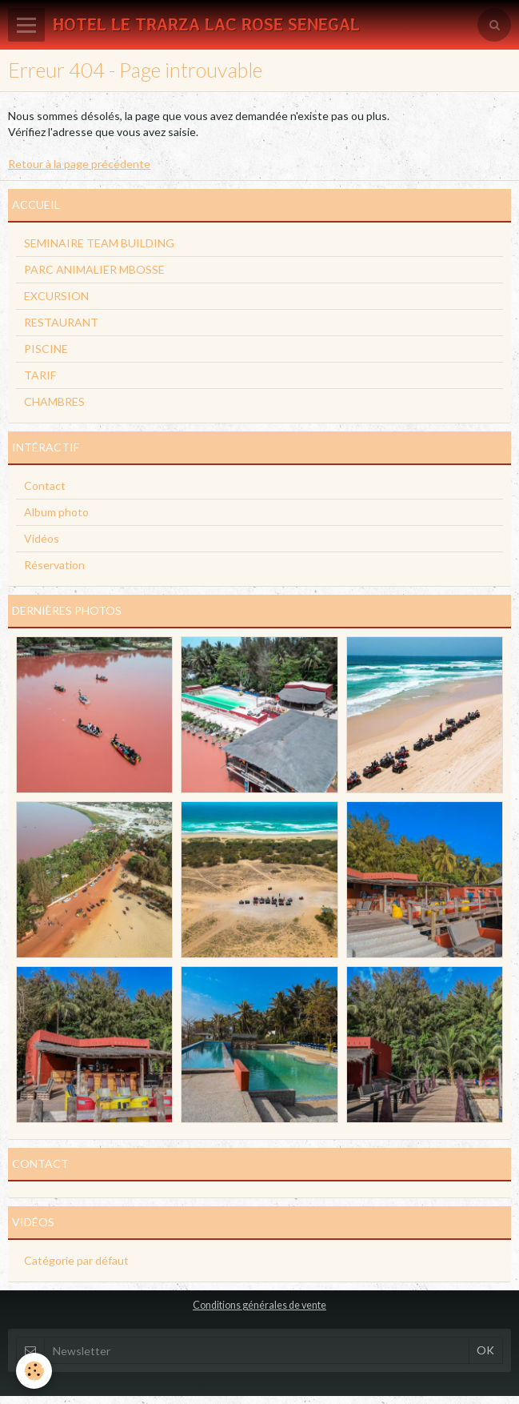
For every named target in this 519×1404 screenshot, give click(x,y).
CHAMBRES (54, 401)
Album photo (56, 512)
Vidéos (41, 538)
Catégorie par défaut (76, 1260)
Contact (45, 485)
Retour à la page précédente (79, 163)
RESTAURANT (61, 322)
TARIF (40, 375)
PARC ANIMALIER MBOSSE (94, 269)
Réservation (54, 565)
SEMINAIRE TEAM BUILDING (99, 243)
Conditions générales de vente (259, 1305)
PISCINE (46, 348)
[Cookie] (34, 1371)
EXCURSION (56, 296)
